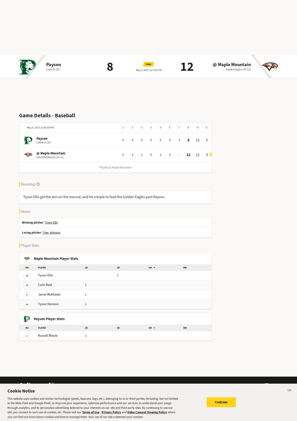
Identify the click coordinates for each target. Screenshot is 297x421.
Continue (221, 405)
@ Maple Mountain (232, 65)
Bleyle (47, 335)
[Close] (289, 394)
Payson (53, 65)
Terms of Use (90, 415)
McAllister (49, 294)
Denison (48, 304)
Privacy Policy (111, 415)
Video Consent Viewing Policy (147, 415)
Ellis (45, 275)
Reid (45, 285)
